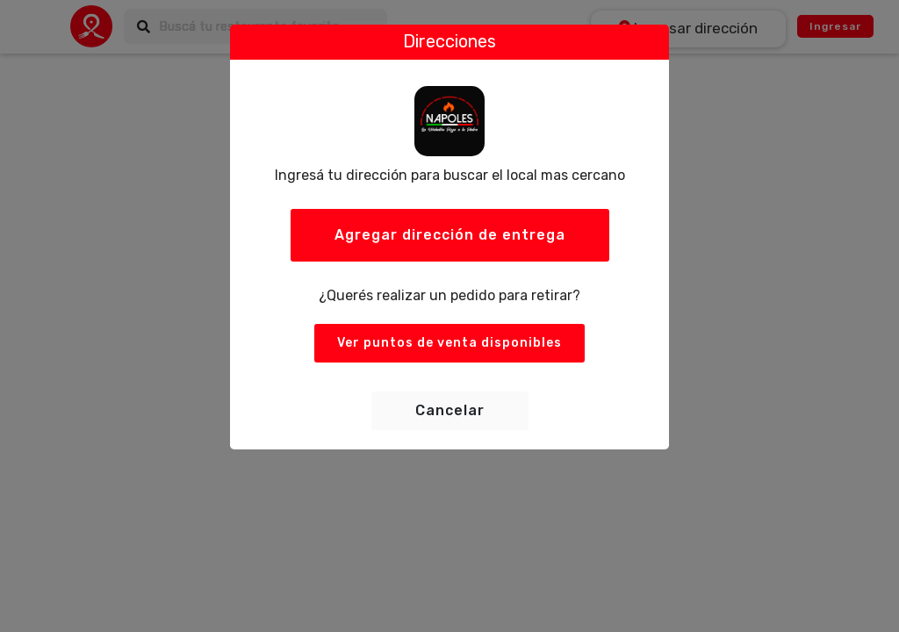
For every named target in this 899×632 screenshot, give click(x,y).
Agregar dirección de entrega (449, 234)
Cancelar (450, 410)
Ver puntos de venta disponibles (449, 342)
